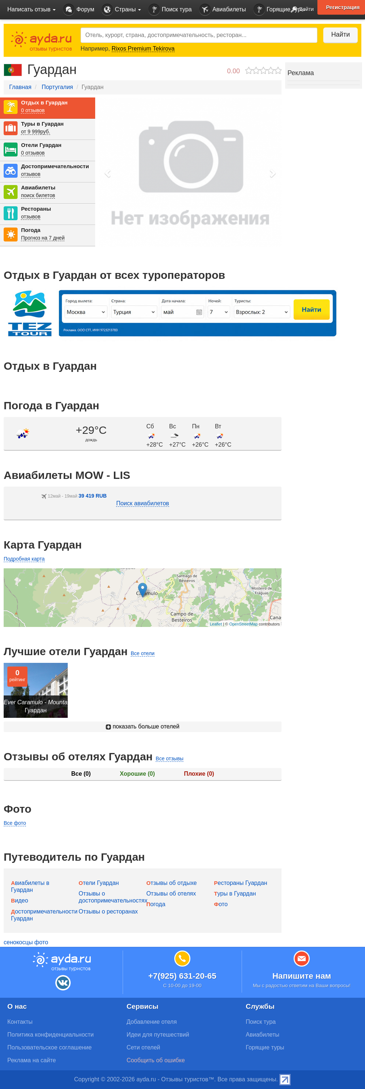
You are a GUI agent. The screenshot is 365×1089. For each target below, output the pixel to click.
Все (80, 774)
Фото (220, 904)
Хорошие (137, 774)
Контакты (20, 1022)
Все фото (15, 823)
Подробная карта (24, 559)
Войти (300, 10)
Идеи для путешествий (158, 1034)
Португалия (57, 87)
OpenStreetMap (243, 624)
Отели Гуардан (41, 145)
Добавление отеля (152, 1022)
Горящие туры (279, 10)
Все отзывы (169, 758)
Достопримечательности (55, 166)
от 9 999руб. (35, 131)
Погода (30, 230)
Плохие (199, 774)
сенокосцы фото (26, 942)
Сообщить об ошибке (156, 1060)
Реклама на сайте (31, 1060)
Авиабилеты (222, 10)
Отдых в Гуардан (44, 102)
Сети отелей (143, 1047)
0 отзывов (33, 110)
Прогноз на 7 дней (42, 238)
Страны (121, 10)
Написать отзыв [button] (31, 9)
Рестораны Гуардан (240, 883)
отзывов (30, 174)
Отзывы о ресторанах (108, 911)
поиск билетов (38, 195)
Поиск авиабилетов (142, 503)
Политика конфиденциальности (50, 1034)
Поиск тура (169, 10)
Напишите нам (301, 976)
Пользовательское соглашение (49, 1047)
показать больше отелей (142, 726)
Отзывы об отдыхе (171, 883)
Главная (20, 87)
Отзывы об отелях (171, 893)
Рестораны (36, 209)
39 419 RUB (92, 496)
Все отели (142, 653)
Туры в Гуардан (42, 124)
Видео (19, 900)
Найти (339, 34)
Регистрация (343, 7)
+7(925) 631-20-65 (182, 976)
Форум (78, 10)
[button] (108, 172)
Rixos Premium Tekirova (143, 48)
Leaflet (216, 624)
